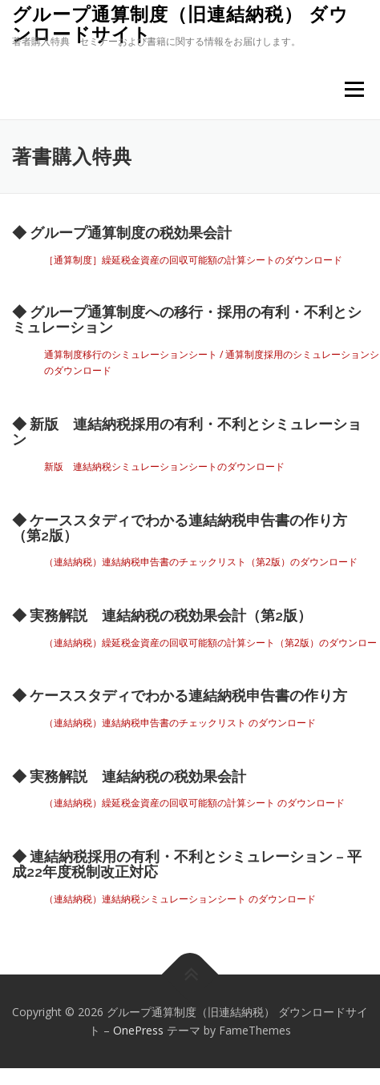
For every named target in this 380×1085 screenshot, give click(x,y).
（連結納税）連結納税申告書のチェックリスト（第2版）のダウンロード (201, 562)
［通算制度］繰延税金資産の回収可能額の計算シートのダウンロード (193, 260)
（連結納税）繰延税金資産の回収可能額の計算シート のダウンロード (194, 803)
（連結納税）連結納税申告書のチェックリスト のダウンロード (180, 722)
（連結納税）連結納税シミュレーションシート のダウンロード (180, 899)
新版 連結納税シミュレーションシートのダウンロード (164, 466)
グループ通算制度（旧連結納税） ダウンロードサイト (180, 23)
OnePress (138, 1030)
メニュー (354, 89)
